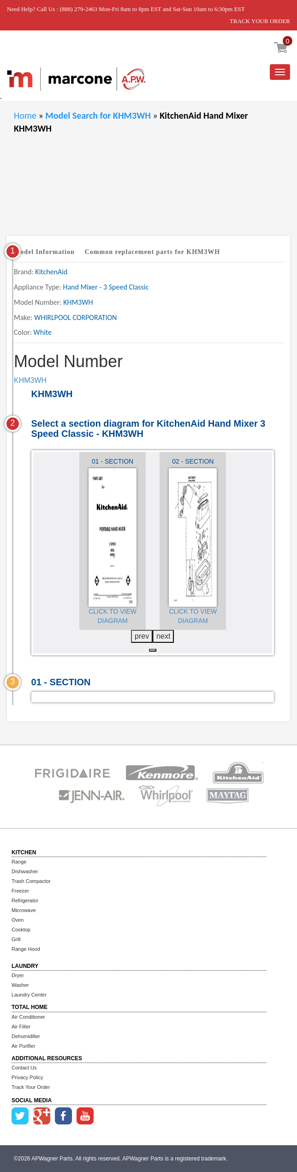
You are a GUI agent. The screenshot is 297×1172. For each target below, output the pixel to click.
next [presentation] (163, 636)
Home (25, 115)
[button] (152, 650)
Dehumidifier (26, 1036)
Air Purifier (23, 1046)
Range (19, 861)
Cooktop (21, 929)
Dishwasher (25, 871)
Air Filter (21, 1026)
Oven (18, 920)
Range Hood (26, 949)
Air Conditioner (28, 1017)
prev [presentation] (142, 636)
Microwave (24, 910)
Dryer (18, 975)
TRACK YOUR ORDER (260, 21)
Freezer (20, 891)
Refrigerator (25, 900)
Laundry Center (29, 994)
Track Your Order (31, 1087)
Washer (20, 985)
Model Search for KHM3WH (99, 115)
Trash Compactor (31, 881)
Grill (16, 939)
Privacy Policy (27, 1077)
